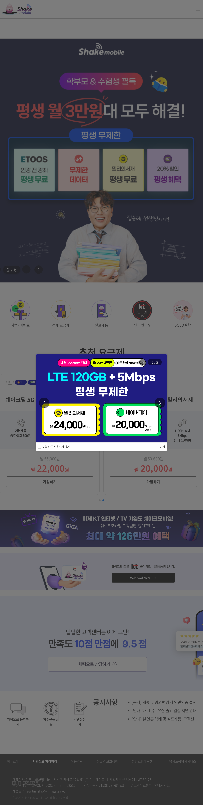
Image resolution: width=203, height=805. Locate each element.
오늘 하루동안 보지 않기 (55, 447)
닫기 (162, 447)
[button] (160, 403)
